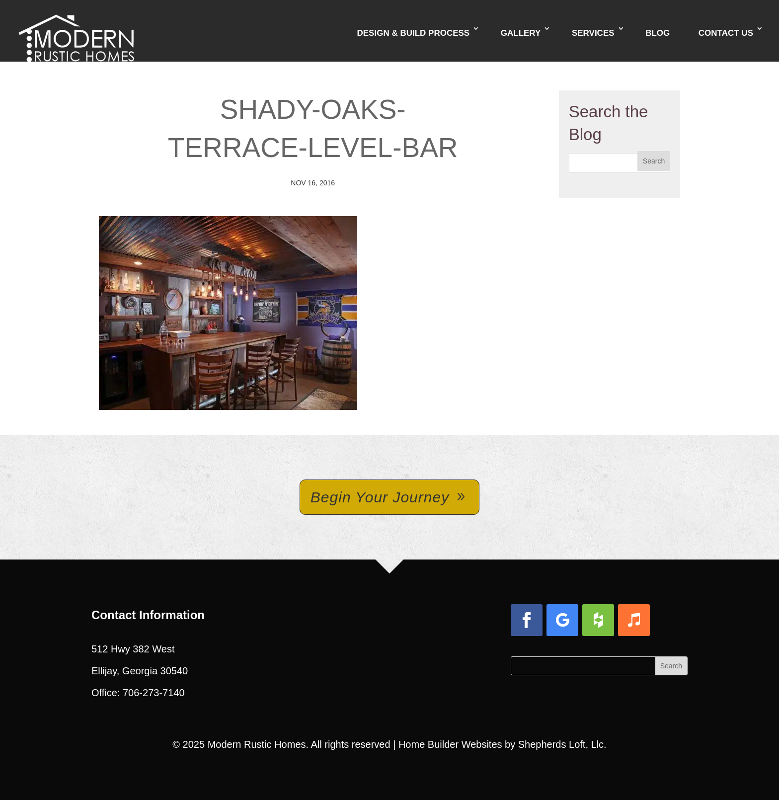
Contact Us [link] (726, 33)
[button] (653, 161)
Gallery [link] (521, 33)
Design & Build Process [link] (413, 33)
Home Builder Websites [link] (450, 744)
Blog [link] (657, 33)
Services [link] (593, 33)
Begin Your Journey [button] (380, 497)
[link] (76, 29)
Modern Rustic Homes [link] (257, 744)
